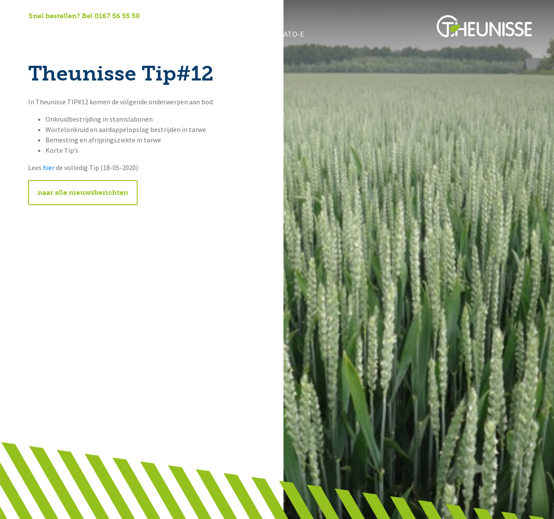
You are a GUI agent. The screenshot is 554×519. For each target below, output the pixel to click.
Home (38, 34)
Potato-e (269, 34)
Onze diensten (131, 34)
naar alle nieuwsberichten (83, 192)
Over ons (76, 34)
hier (49, 167)
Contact (224, 34)
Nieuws (183, 34)
